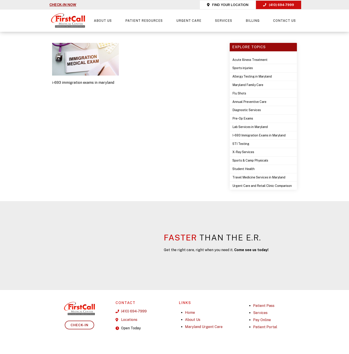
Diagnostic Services (246, 110)
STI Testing (240, 144)
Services (224, 20)
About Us (104, 20)
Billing (254, 20)
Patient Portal (265, 327)
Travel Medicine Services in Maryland (258, 177)
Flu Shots (239, 93)
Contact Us (284, 20)
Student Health (243, 169)
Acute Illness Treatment (250, 60)
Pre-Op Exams (242, 118)
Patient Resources (145, 20)
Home (190, 312)
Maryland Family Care (247, 85)
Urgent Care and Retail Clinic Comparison (262, 186)
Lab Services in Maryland (250, 127)
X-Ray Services (243, 152)
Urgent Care (190, 20)
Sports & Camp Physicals (250, 160)
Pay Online (262, 320)
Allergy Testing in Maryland (252, 76)
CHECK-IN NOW (62, 5)
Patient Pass (263, 306)
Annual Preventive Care (249, 102)
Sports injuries (242, 68)
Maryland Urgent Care (204, 327)
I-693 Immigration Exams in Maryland (259, 135)
